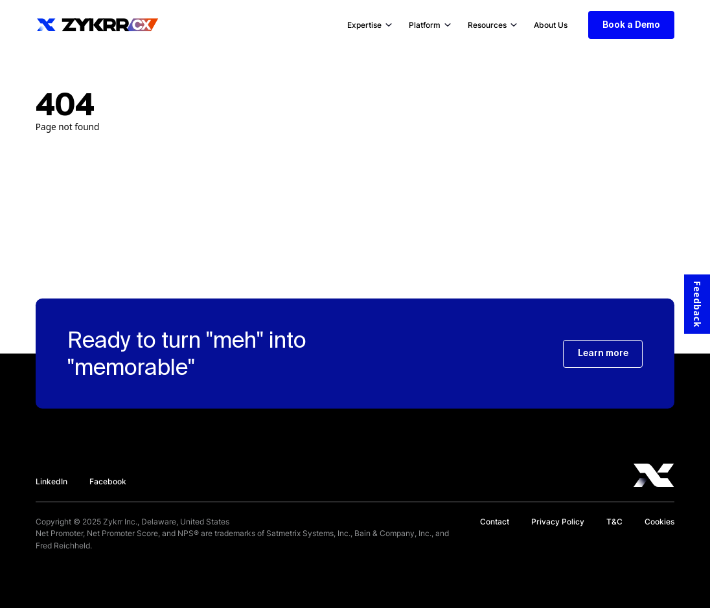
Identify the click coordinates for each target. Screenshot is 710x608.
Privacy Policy (557, 521)
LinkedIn (51, 481)
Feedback (697, 303)
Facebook (107, 481)
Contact (494, 521)
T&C (614, 521)
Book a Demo (631, 24)
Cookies (659, 521)
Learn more (603, 353)
